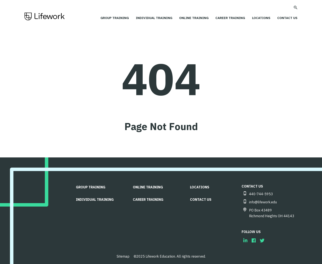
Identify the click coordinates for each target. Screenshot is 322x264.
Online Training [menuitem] (148, 186)
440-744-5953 (261, 193)
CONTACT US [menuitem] (201, 198)
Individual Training (148, 18)
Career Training (227, 18)
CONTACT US (286, 18)
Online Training (190, 18)
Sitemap (123, 255)
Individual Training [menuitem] (95, 198)
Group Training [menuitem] (91, 186)
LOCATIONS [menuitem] (199, 186)
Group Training (107, 18)
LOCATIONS (259, 18)
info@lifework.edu (263, 201)
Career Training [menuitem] (148, 198)
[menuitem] (245, 239)
